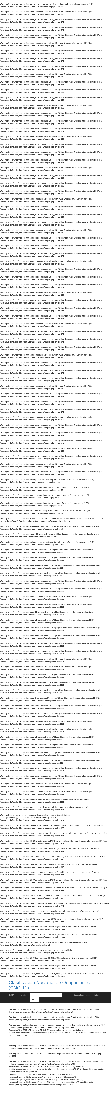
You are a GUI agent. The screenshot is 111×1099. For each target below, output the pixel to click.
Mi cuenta (22, 995)
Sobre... (97, 995)
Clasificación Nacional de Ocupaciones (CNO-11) (49, 985)
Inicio (11, 995)
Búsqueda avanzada (82, 995)
